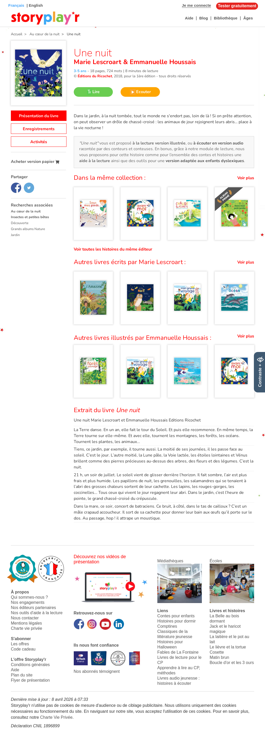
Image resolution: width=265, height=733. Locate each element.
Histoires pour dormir (176, 621)
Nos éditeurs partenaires (33, 607)
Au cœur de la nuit (26, 211)
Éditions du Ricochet (95, 76)
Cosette (217, 652)
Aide (189, 18)
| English (34, 5)
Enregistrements (39, 129)
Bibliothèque (225, 18)
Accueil (16, 34)
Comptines (167, 626)
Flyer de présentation (30, 680)
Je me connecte (196, 5)
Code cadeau (23, 649)
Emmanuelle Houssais (162, 62)
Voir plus (245, 178)
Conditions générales (30, 664)
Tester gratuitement (237, 6)
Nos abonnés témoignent (97, 671)
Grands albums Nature (28, 229)
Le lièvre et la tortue (228, 647)
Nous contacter (25, 618)
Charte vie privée (26, 628)
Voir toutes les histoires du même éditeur (113, 249)
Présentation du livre (38, 116)
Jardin (15, 235)
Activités (38, 142)
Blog (203, 18)
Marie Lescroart (98, 62)
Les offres (20, 644)
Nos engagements (28, 602)
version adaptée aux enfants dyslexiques (205, 161)
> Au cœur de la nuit (41, 34)
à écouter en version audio (218, 143)
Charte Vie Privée (56, 717)
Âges (248, 18)
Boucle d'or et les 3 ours (232, 662)
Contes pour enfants (176, 616)
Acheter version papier (35, 161)
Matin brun (219, 657)
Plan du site (22, 675)
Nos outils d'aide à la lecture (37, 613)
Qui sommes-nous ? (29, 597)
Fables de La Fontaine (177, 652)
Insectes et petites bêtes (30, 217)
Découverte (19, 223)
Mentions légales (26, 623)
